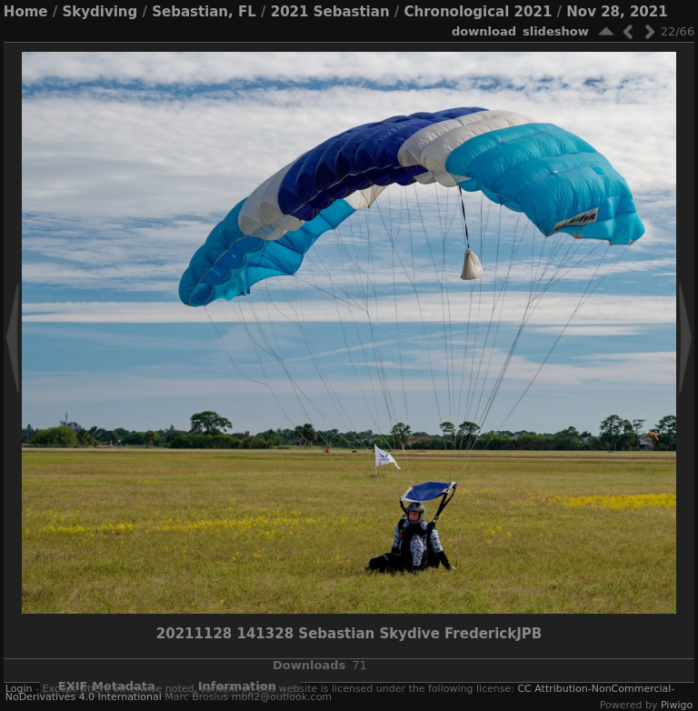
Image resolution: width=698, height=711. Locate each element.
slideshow (556, 31)
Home (26, 12)
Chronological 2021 (478, 12)
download (484, 31)
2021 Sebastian (330, 12)
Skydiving (99, 12)
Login (19, 689)
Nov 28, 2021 (616, 12)
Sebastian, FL (204, 12)
